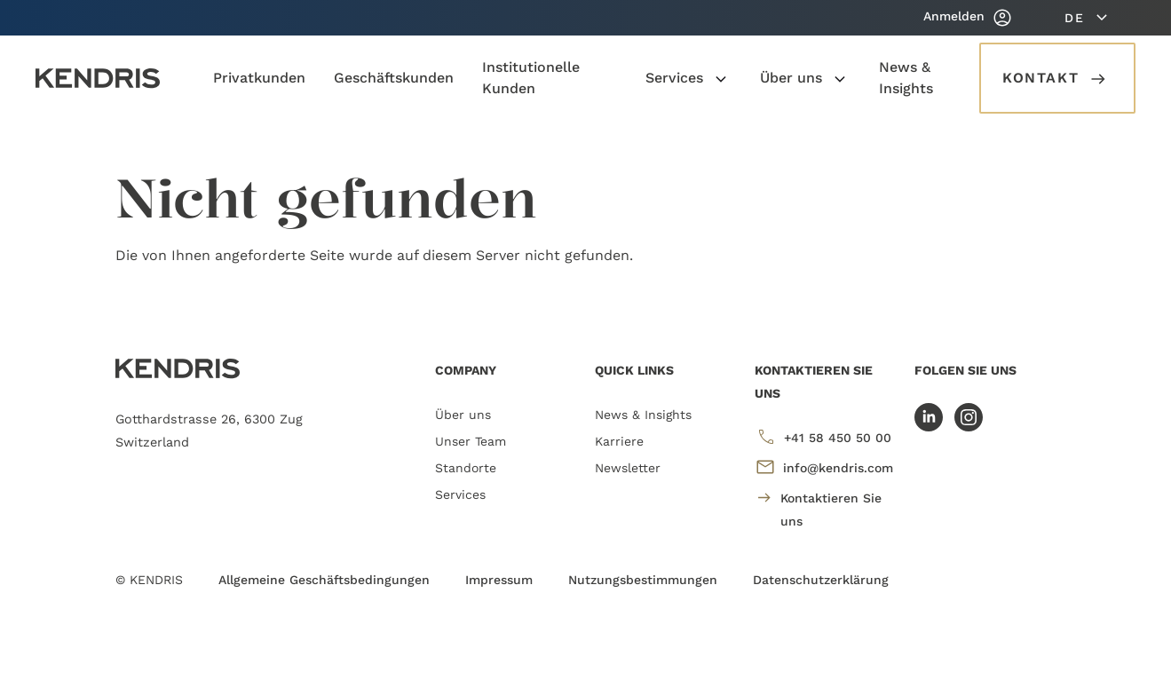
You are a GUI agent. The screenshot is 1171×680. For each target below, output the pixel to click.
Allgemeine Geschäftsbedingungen (324, 580)
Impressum (499, 580)
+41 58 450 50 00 (823, 436)
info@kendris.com (824, 467)
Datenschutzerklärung (821, 580)
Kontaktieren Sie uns (818, 507)
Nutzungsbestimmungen (642, 580)
